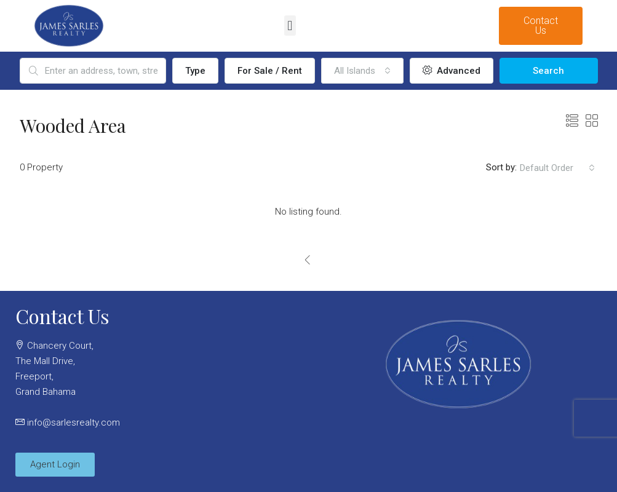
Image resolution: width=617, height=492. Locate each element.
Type (195, 70)
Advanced (451, 70)
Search (548, 70)
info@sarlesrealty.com (73, 422)
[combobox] (362, 71)
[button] (290, 25)
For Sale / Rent (269, 70)
